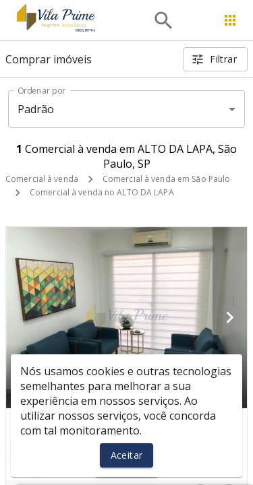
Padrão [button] (36, 109)
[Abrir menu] (230, 20)
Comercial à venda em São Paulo (166, 179)
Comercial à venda (41, 179)
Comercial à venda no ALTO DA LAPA (102, 192)
